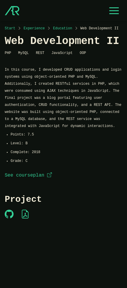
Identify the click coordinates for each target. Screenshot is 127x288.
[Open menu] (114, 10)
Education (62, 28)
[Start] (12, 10)
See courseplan (28, 175)
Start (10, 28)
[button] (114, 11)
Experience (34, 28)
